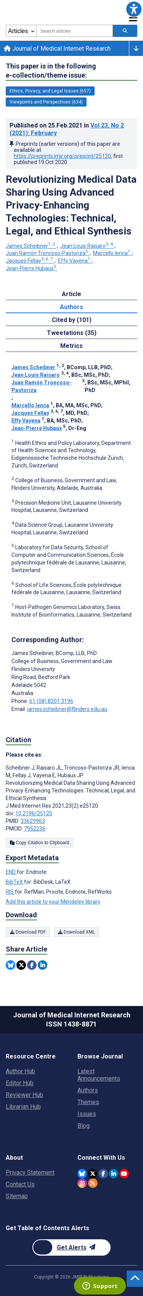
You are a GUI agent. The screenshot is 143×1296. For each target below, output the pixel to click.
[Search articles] (125, 31)
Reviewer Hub (24, 1094)
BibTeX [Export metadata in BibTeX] (15, 882)
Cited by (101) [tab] (72, 320)
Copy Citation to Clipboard (39, 842)
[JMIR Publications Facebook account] (103, 1173)
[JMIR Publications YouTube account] (124, 1173)
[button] (133, 9)
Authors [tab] (71, 307)
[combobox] (74, 31)
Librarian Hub (23, 1106)
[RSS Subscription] (93, 1183)
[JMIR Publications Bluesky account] (82, 1173)
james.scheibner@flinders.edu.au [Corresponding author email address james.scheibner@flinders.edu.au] (67, 709)
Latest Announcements (98, 1075)
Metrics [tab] (71, 345)
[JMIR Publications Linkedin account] (113, 1173)
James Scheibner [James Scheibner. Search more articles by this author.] (31, 246)
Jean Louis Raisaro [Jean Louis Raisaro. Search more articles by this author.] (87, 246)
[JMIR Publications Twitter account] (92, 1173)
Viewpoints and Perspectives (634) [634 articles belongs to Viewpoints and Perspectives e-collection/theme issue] (46, 102)
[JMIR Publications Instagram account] (82, 1183)
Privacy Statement (30, 1172)
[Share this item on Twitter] (21, 965)
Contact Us (20, 1184)
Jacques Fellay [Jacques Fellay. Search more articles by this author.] (30, 261)
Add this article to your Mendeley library (53, 902)
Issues (86, 1113)
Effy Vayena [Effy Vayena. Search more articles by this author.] (75, 261)
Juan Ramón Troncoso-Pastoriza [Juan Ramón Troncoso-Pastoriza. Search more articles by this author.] (47, 253)
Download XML (76, 932)
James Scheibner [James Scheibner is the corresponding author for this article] (54, 653)
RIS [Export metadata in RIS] (10, 892)
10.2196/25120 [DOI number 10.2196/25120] (33, 813)
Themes (88, 1102)
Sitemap (17, 1196)
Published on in (67, 129)
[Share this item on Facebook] (32, 965)
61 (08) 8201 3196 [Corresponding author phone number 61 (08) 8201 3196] (51, 701)
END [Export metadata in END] (11, 872)
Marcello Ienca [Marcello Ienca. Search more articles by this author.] (112, 253)
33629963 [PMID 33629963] (33, 821)
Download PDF (28, 932)
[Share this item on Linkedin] (42, 965)
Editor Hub (20, 1083)
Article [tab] (71, 294)
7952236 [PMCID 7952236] (34, 829)
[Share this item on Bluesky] (10, 965)
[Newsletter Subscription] (71, 1247)
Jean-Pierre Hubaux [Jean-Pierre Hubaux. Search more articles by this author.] (32, 268)
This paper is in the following (51, 71)
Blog (83, 1125)
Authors (87, 1090)
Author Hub (20, 1071)
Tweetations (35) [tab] (71, 332)
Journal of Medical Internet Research (57, 48)
